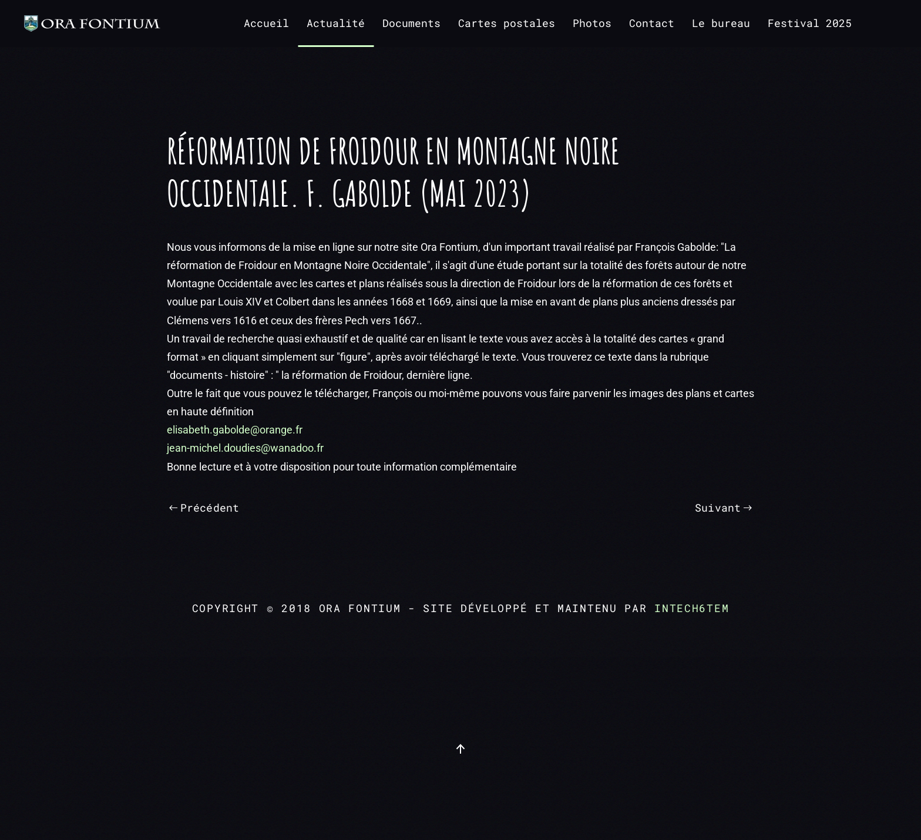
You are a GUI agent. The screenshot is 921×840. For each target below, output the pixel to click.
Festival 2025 (810, 23)
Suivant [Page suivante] (723, 507)
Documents (411, 23)
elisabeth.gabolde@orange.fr (234, 430)
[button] (460, 749)
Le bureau (721, 23)
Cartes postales (506, 23)
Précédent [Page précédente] (204, 507)
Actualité (336, 23)
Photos (592, 23)
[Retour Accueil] (95, 23)
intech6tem (691, 608)
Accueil (266, 23)
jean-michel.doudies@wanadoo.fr (245, 448)
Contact (651, 23)
